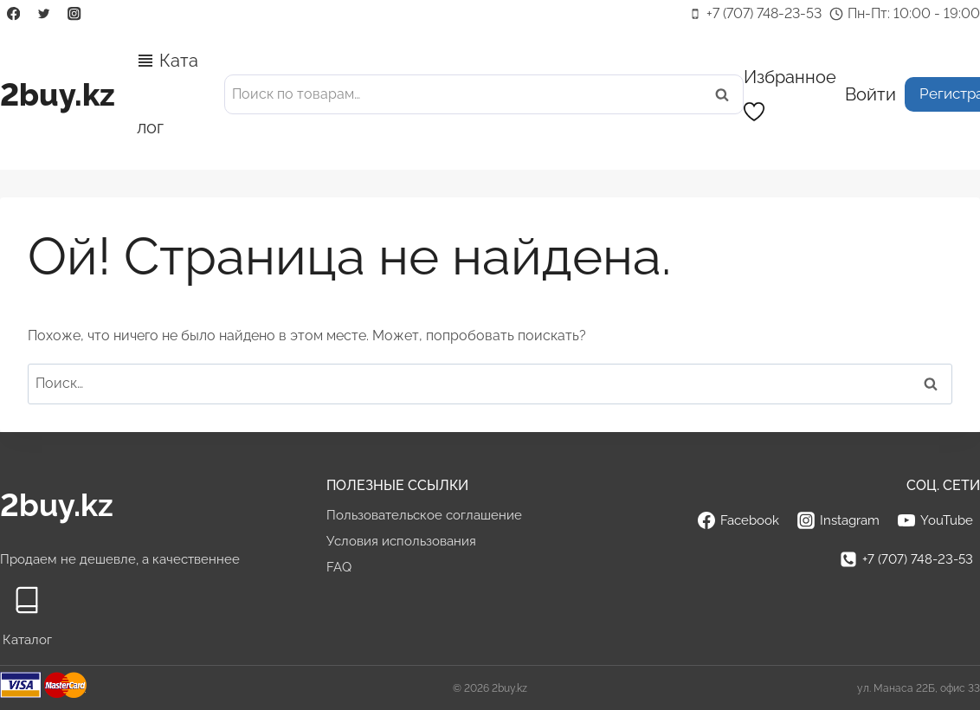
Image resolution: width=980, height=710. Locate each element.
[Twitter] (43, 14)
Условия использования (401, 541)
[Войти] (870, 94)
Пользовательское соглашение (424, 515)
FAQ (338, 567)
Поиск (727, 95)
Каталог (167, 94)
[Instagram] (74, 14)
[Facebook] (13, 14)
